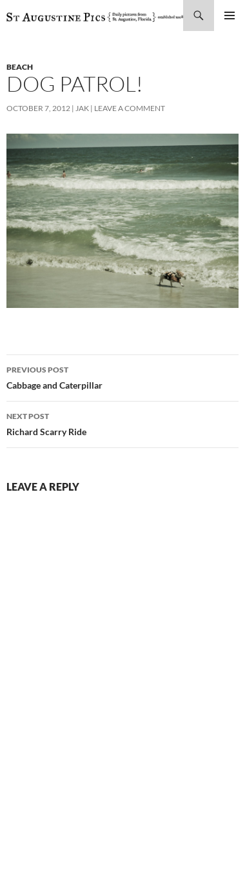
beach (19, 67)
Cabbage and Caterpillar (122, 376)
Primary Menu (229, 15)
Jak (82, 108)
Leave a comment (129, 108)
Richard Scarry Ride (122, 423)
